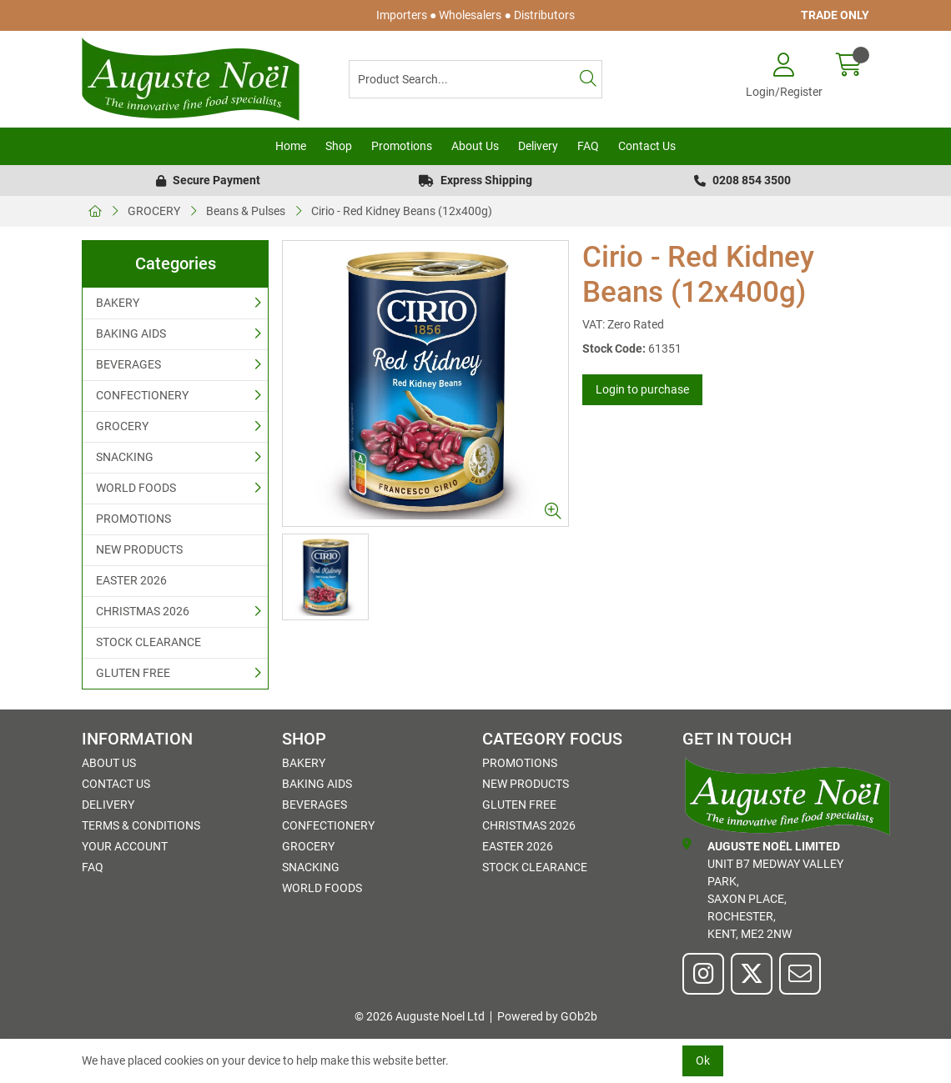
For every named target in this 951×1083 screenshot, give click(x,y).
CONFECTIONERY (142, 395)
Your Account (125, 846)
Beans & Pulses (245, 211)
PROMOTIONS (133, 518)
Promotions (401, 146)
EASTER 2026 (131, 580)
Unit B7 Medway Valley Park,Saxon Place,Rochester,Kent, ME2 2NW (762, 889)
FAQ (588, 146)
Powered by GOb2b (547, 1016)
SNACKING (124, 457)
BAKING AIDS (131, 333)
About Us (475, 146)
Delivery (538, 146)
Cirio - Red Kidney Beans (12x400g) (401, 211)
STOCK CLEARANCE (148, 642)
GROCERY (154, 211)
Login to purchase (642, 389)
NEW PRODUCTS (139, 549)
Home (290, 146)
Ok (703, 1060)
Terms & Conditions (141, 825)
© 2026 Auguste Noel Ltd (420, 1016)
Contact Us (647, 146)
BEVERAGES (128, 364)
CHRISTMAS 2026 (142, 611)
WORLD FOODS (136, 487)
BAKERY (117, 302)
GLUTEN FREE (133, 672)
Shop (338, 146)
